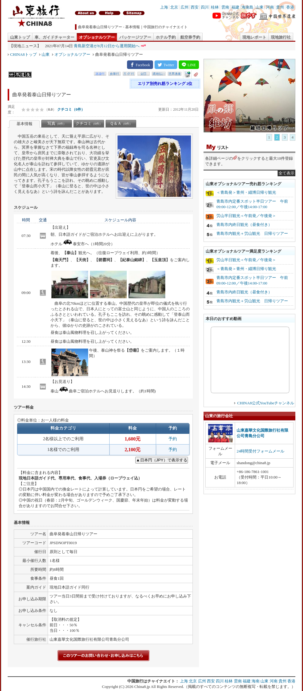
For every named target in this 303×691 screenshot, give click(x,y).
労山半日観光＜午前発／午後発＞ (246, 215)
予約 (172, 439)
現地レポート (254, 37)
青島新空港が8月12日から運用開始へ (107, 46)
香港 (290, 7)
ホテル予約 (166, 37)
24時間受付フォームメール (260, 451)
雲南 (225, 7)
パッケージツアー (135, 37)
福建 (235, 7)
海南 (256, 681)
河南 (270, 7)
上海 (164, 7)
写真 (56, 123)
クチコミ (89, 123)
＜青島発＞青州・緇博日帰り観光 (246, 192)
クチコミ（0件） (71, 109)
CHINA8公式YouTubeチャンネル (265, 403)
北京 (174, 7)
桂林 (215, 7)
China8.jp (142, 686)
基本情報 (24, 123)
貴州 (280, 7)
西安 (195, 7)
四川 (205, 7)
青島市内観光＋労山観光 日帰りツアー (252, 233)
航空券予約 (190, 37)
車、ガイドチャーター (54, 37)
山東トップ (20, 37)
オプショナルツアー (97, 37)
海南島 (247, 7)
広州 (185, 7)
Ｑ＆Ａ (121, 123)
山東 (260, 7)
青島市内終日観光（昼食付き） (244, 224)
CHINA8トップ (23, 54)
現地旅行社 (281, 37)
